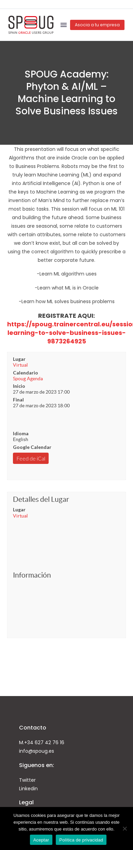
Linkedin (28, 788)
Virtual (20, 365)
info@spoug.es (36, 751)
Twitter (27, 780)
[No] (124, 828)
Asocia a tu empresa (97, 25)
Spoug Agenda (28, 378)
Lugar (19, 359)
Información (32, 575)
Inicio (19, 386)
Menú (64, 25)
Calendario (25, 373)
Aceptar (41, 839)
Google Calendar (32, 447)
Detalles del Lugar (41, 499)
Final (18, 399)
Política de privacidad (81, 839)
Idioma (21, 433)
